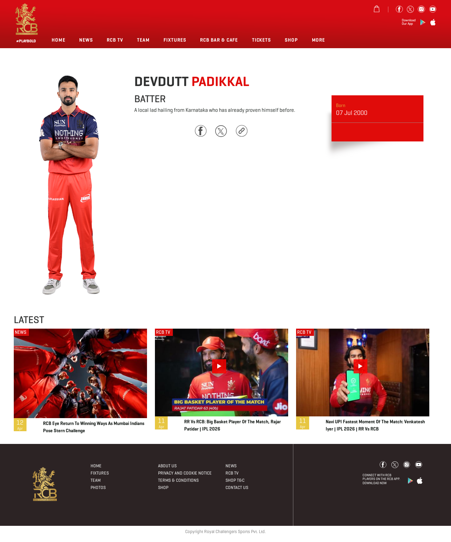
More (319, 40)
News (86, 40)
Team (143, 40)
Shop (291, 40)
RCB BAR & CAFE (219, 40)
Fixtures (175, 40)
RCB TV (163, 332)
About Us (167, 466)
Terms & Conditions (178, 480)
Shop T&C (235, 480)
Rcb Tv (115, 40)
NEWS (21, 332)
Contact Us (237, 487)
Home (58, 40)
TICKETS (261, 40)
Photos (98, 487)
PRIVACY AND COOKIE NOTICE (185, 473)
